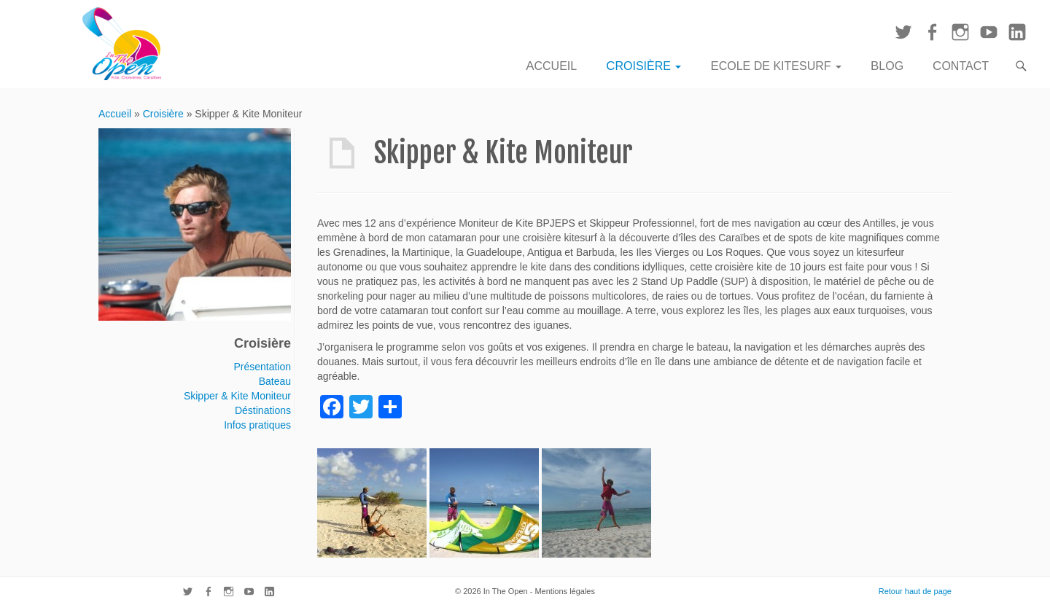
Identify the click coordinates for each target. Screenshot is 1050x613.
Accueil (551, 66)
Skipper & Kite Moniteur (237, 396)
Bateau (275, 381)
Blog (887, 66)
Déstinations (263, 410)
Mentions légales (564, 591)
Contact (961, 66)
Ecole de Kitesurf (775, 66)
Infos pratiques (257, 425)
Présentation (262, 366)
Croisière (643, 66)
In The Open (505, 591)
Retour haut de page (915, 591)
